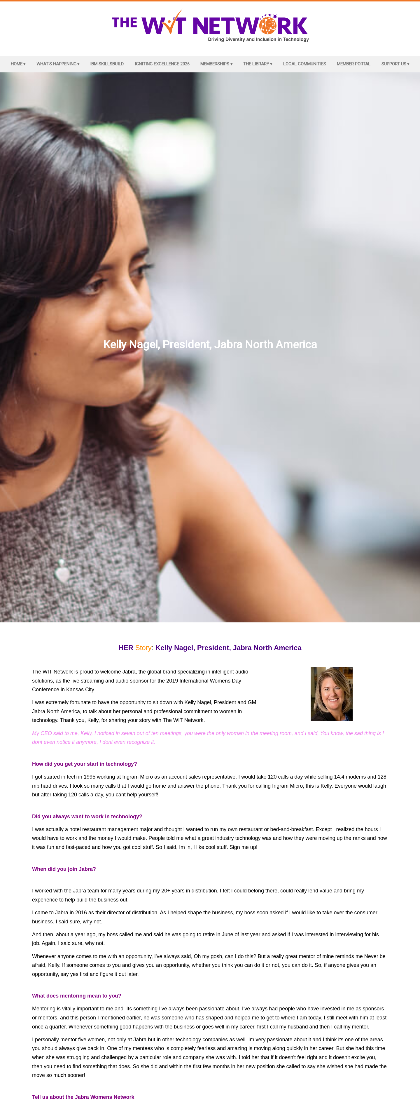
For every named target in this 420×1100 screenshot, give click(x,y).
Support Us (394, 64)
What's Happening (56, 64)
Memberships (214, 64)
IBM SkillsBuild (107, 64)
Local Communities (304, 64)
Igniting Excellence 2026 (162, 64)
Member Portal (353, 64)
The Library (256, 64)
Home (16, 64)
